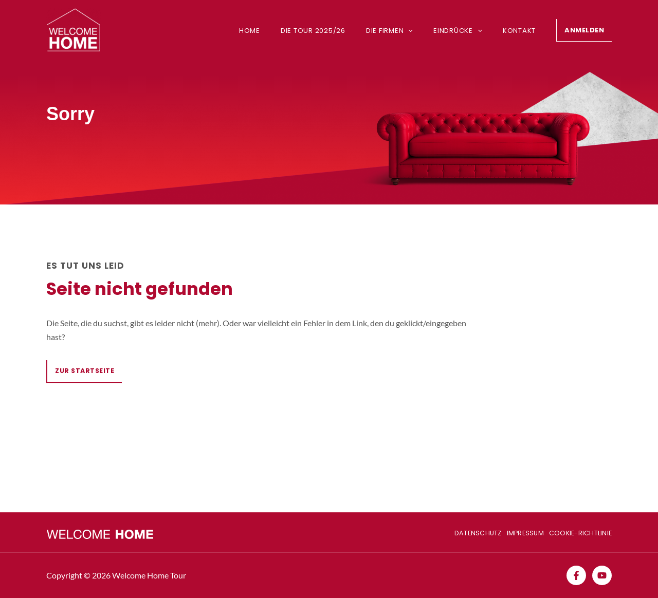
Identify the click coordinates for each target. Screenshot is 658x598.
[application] (419, 30)
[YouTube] (602, 575)
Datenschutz (469, 532)
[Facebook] (576, 575)
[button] (584, 30)
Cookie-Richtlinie (579, 532)
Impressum (520, 532)
